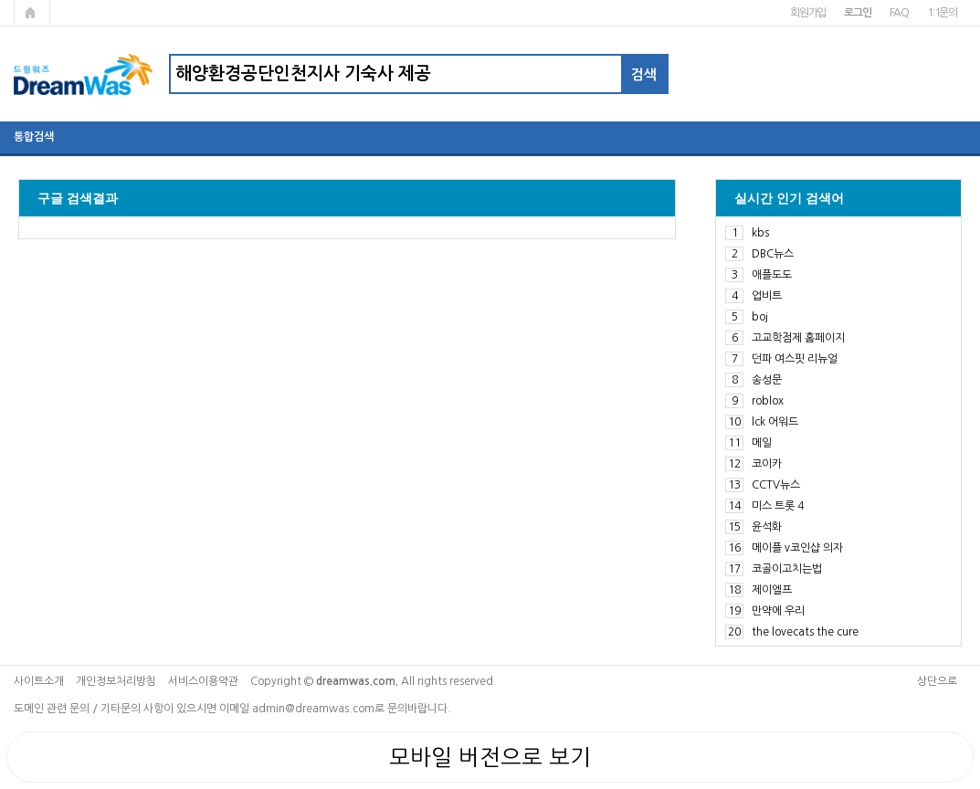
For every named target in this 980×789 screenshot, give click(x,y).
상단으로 (937, 681)
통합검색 (34, 137)
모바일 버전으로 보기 (490, 757)
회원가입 (808, 12)
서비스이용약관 (203, 681)
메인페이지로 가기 (32, 13)
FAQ (899, 12)
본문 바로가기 (0, 0)
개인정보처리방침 (116, 681)
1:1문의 (942, 12)
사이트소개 (39, 681)
